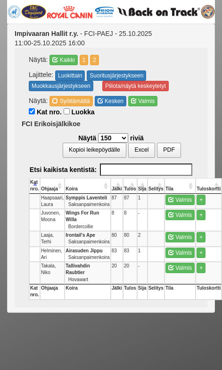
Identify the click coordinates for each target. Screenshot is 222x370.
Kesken (110, 101)
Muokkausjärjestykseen (61, 86)
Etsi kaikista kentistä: (111, 169)
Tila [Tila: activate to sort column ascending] (169, 188)
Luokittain (70, 75)
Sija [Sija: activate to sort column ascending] (142, 188)
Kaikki (63, 60)
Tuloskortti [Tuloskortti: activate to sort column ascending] (209, 188)
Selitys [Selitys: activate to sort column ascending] (156, 188)
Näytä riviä (111, 138)
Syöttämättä (71, 101)
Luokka (79, 112)
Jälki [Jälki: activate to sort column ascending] (117, 188)
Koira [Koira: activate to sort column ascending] (72, 188)
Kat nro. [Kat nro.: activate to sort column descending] (34, 185)
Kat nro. (45, 112)
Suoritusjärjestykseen (116, 75)
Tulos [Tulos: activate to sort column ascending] (130, 188)
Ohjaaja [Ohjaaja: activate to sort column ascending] (49, 188)
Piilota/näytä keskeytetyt (135, 86)
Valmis (143, 101)
